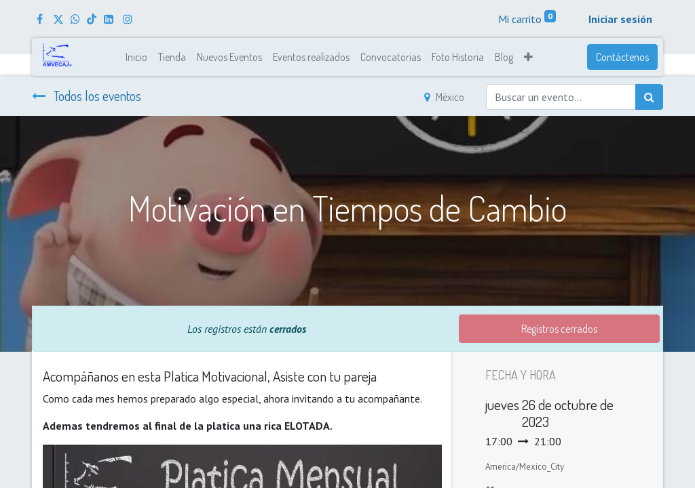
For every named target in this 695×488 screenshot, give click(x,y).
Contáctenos (622, 57)
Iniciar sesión (620, 19)
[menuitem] (136, 56)
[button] (528, 56)
